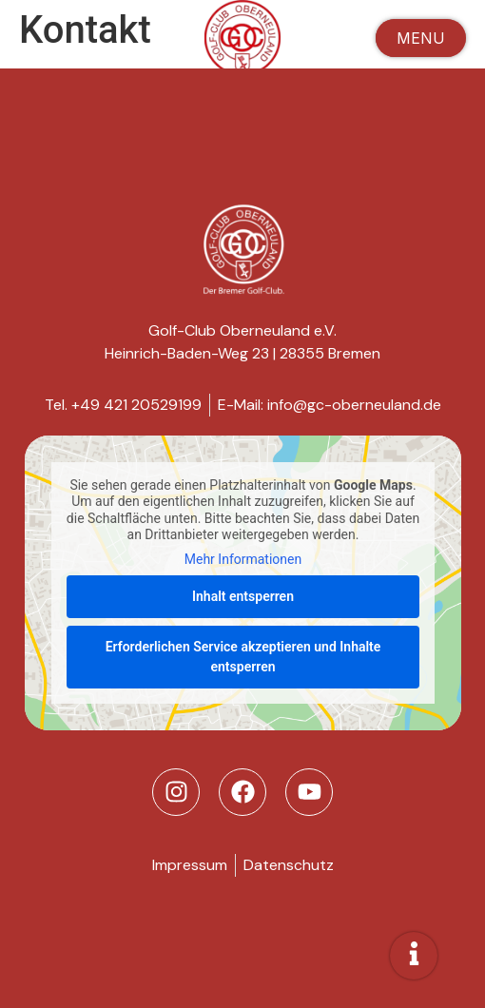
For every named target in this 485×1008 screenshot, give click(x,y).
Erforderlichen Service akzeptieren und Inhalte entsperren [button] (242, 656)
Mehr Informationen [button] (242, 559)
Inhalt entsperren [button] (243, 596)
